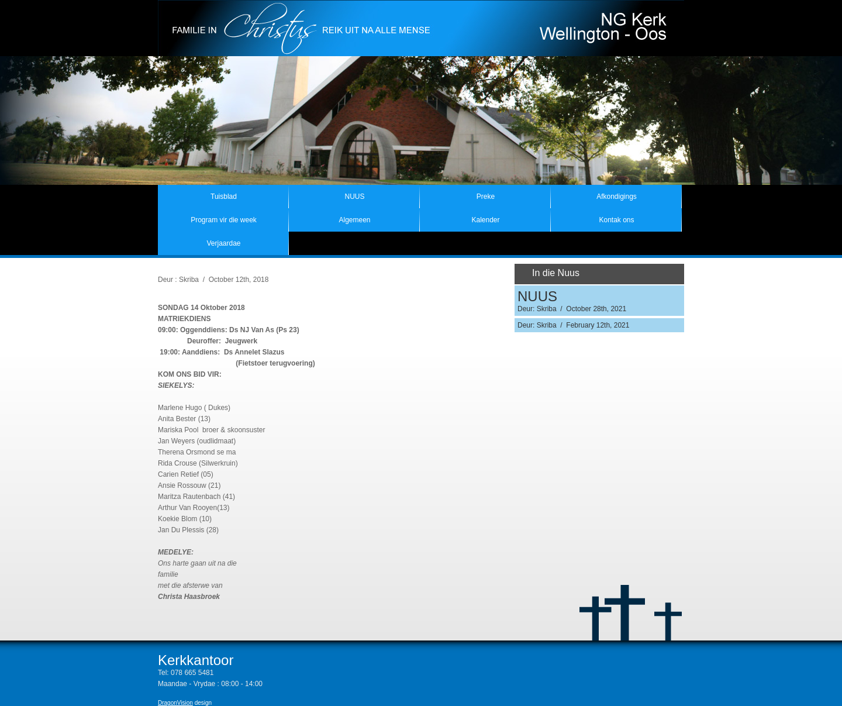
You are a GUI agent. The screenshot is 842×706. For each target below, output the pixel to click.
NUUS (354, 196)
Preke (486, 196)
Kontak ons (616, 220)
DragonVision (175, 703)
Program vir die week (224, 220)
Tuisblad (223, 196)
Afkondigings (616, 196)
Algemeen (354, 220)
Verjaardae (223, 243)
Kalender (485, 220)
